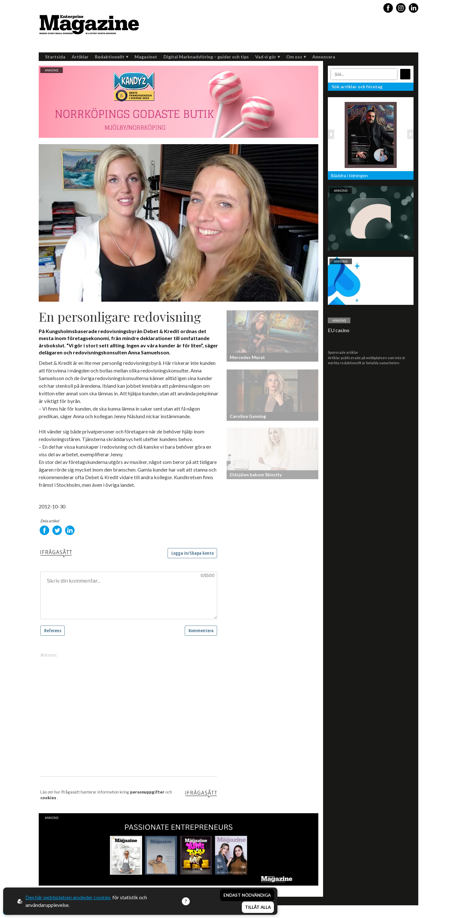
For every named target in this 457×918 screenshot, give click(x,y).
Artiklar (80, 56)
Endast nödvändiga (247, 895)
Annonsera (323, 56)
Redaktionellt (111, 56)
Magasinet (146, 56)
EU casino (338, 330)
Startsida (55, 56)
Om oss (296, 56)
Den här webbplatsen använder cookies (68, 897)
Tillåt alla (258, 907)
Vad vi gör (267, 56)
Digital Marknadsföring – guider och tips (206, 56)
